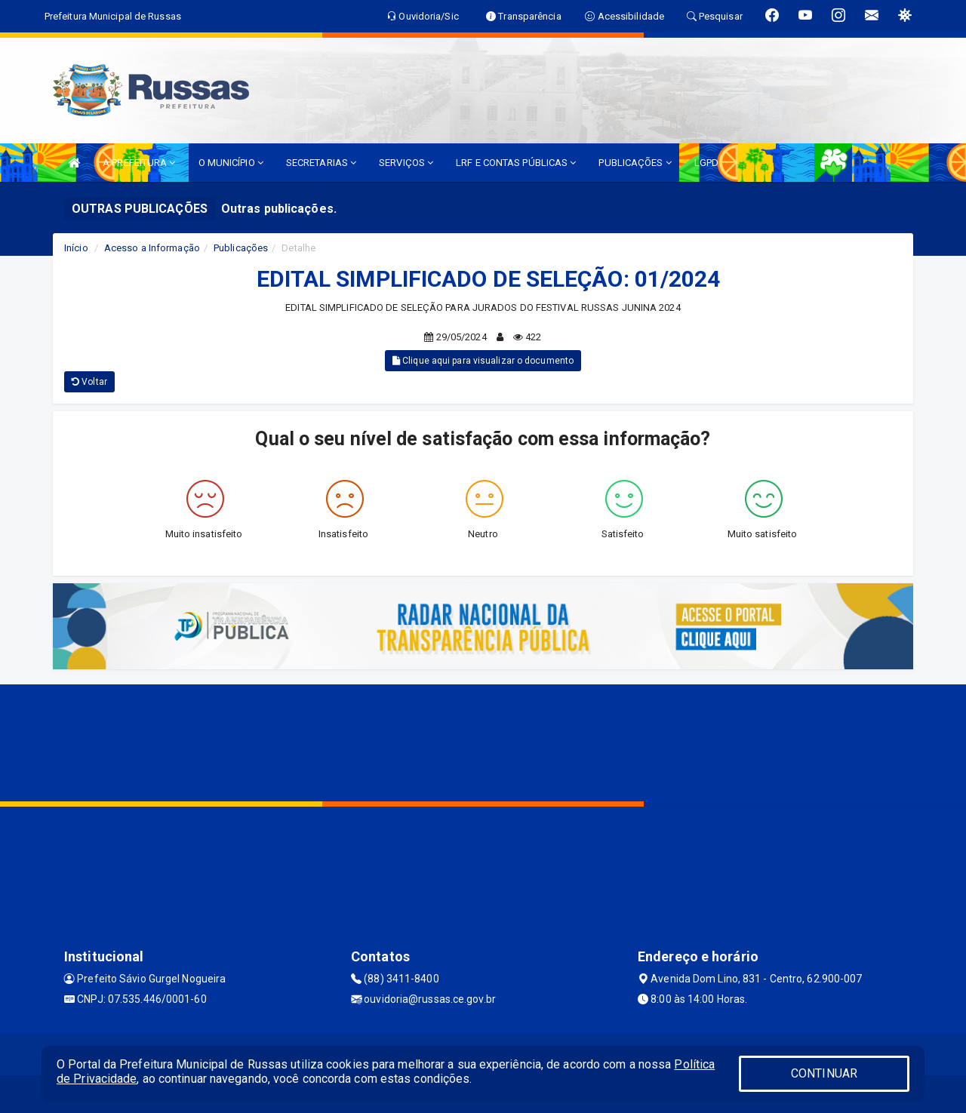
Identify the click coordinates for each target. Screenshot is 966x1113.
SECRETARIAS (321, 162)
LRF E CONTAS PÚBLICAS (516, 162)
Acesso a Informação (152, 248)
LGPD (706, 162)
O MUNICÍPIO (230, 162)
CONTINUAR (824, 1073)
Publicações (241, 248)
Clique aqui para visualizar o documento (483, 360)
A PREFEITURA (139, 162)
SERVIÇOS (406, 162)
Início (76, 248)
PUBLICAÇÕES (634, 162)
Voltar (89, 382)
